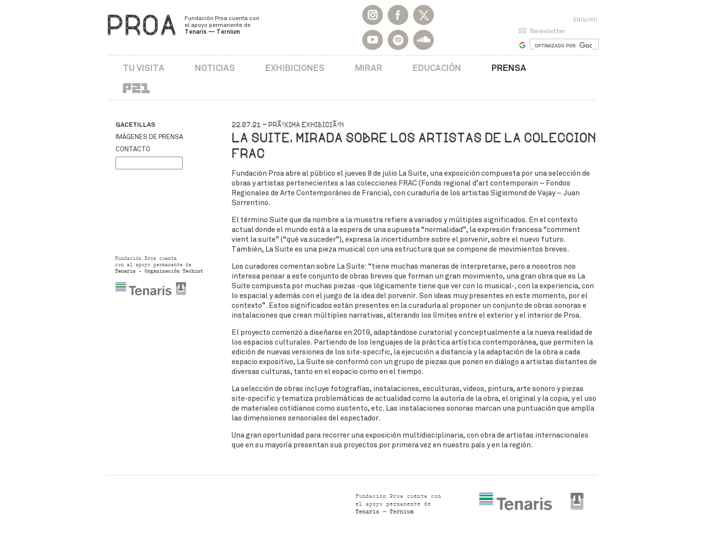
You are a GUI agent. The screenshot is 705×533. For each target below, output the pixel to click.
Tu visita (143, 67)
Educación (437, 67)
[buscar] (563, 45)
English (585, 19)
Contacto (133, 149)
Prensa (509, 67)
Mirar (368, 67)
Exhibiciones (295, 67)
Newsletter (547, 31)
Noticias (215, 67)
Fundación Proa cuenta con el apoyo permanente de (222, 25)
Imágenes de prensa (149, 137)
